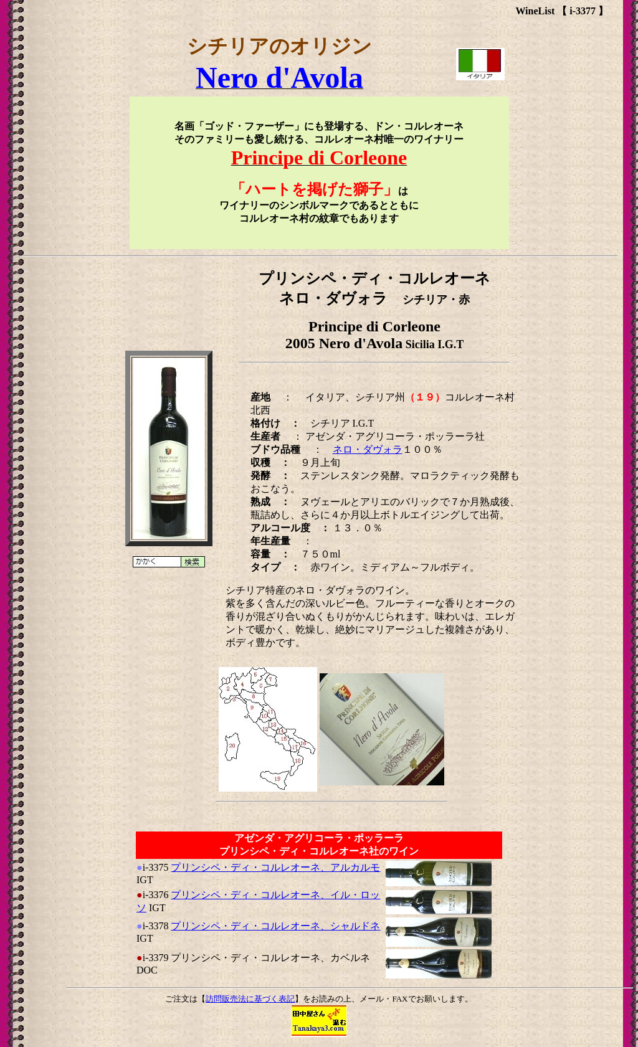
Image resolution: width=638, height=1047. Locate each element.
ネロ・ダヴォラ (367, 449)
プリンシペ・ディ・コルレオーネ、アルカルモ (275, 867)
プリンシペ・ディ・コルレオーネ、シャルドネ (275, 926)
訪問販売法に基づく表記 (250, 998)
